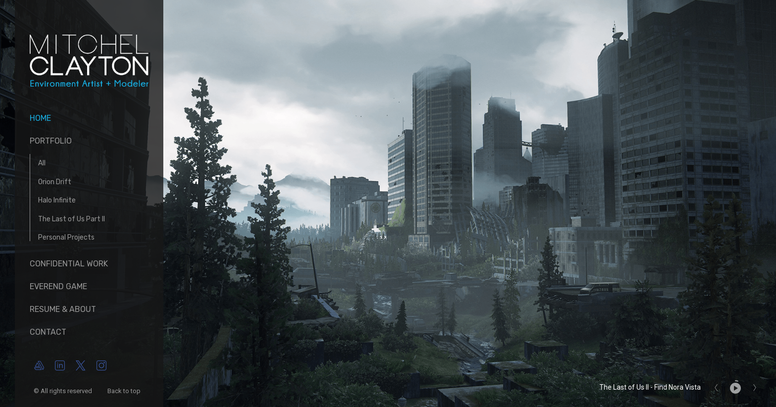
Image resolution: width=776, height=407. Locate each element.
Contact (48, 332)
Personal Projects (66, 237)
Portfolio (51, 141)
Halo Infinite (57, 200)
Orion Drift (54, 182)
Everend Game (58, 286)
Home (40, 118)
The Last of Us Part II (71, 219)
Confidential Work (69, 263)
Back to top (124, 391)
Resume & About (63, 309)
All (42, 163)
